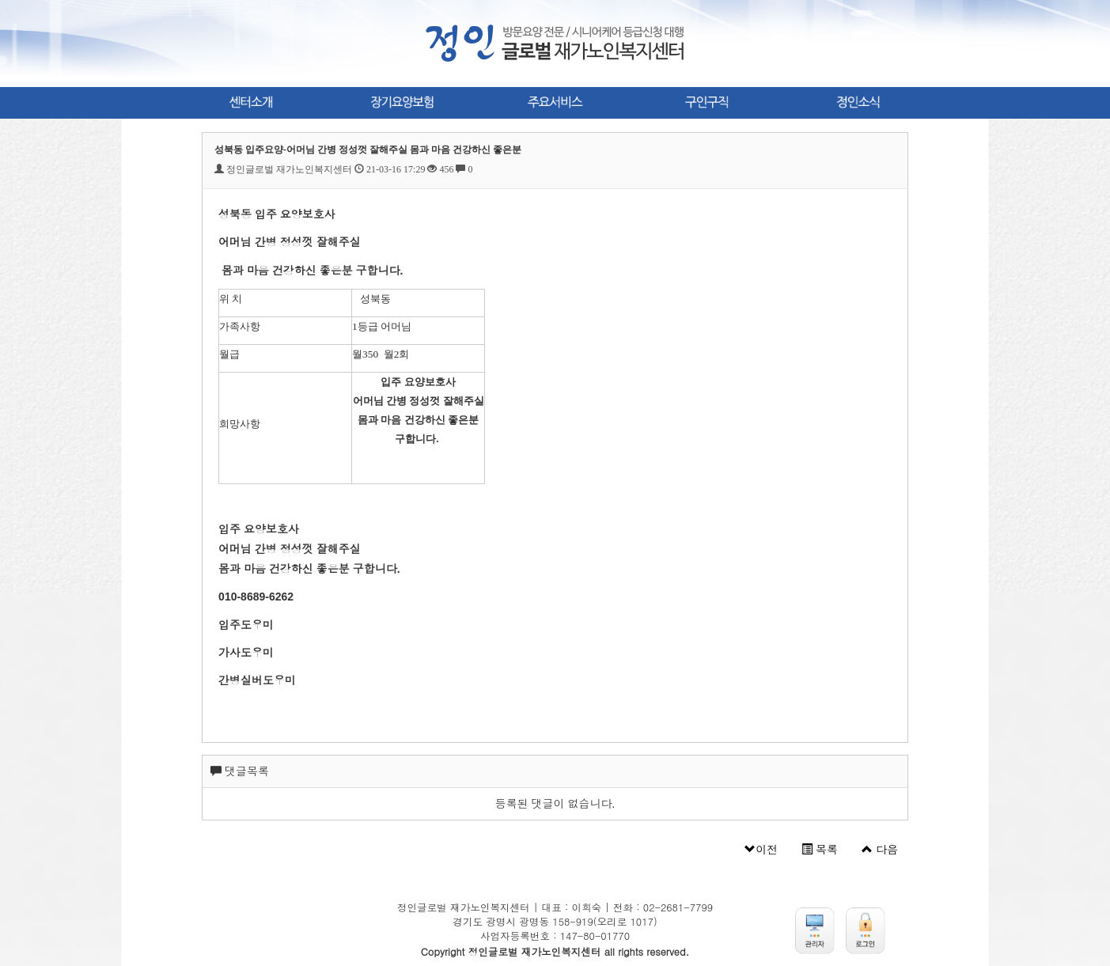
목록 (819, 849)
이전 (761, 849)
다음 (880, 849)
